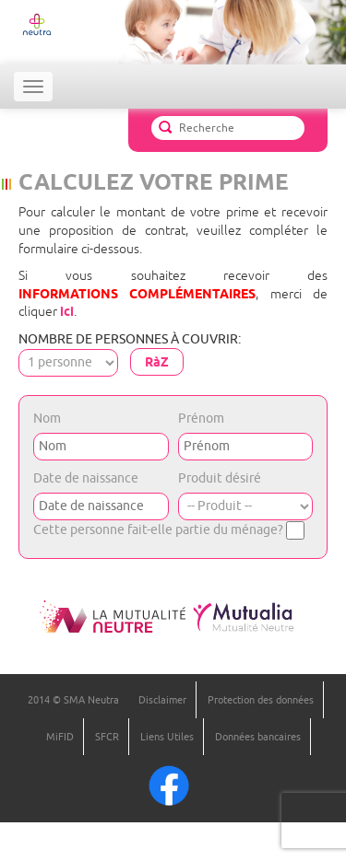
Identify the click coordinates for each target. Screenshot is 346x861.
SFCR (107, 736)
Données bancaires (258, 736)
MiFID (60, 736)
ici (67, 311)
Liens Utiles (167, 736)
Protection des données (261, 699)
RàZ (157, 362)
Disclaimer (162, 699)
